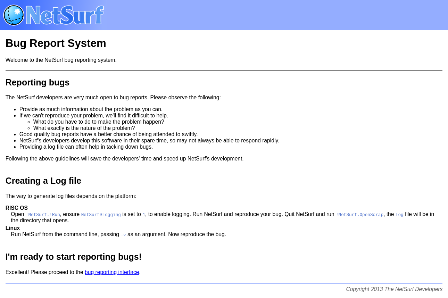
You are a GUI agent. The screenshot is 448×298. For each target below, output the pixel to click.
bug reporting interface (112, 272)
